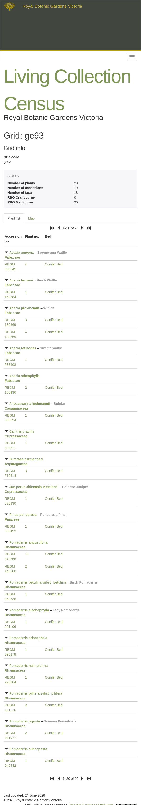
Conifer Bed (54, 264)
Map (31, 218)
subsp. (37, 582)
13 (27, 554)
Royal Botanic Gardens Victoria (52, 6)
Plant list (13, 218)
